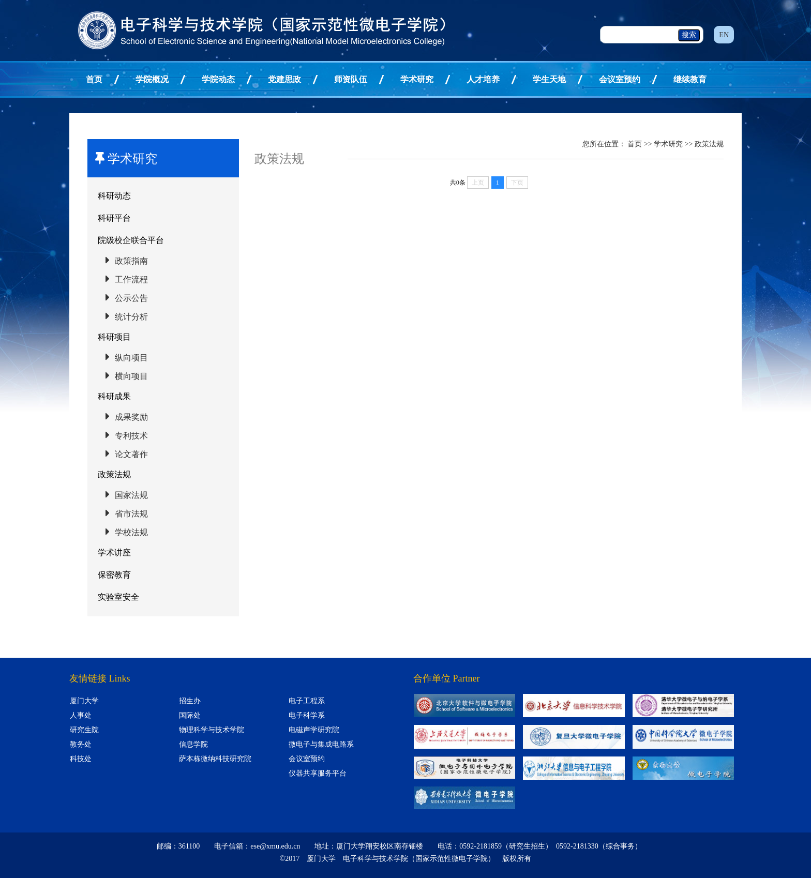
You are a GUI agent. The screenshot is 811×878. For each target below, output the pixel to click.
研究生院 (84, 730)
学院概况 (152, 79)
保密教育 (114, 574)
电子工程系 (307, 701)
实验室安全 (118, 597)
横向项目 (131, 376)
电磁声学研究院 (314, 730)
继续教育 (690, 79)
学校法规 (131, 532)
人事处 (81, 715)
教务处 (81, 744)
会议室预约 (619, 79)
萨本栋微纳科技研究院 (215, 759)
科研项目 (114, 336)
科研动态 (114, 195)
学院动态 (218, 79)
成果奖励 (131, 417)
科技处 (81, 759)
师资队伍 (350, 79)
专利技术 (131, 435)
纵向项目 (131, 357)
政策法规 (114, 474)
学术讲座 (114, 552)
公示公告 (131, 298)
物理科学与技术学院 (211, 730)
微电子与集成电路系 (321, 744)
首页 (94, 79)
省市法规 (131, 513)
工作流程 (131, 279)
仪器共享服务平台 (318, 773)
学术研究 (416, 79)
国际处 (190, 715)
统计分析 (131, 316)
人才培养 (483, 79)
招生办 (190, 701)
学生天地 (549, 79)
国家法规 (131, 495)
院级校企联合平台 (131, 240)
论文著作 (131, 454)
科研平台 (114, 218)
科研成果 (114, 396)
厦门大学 (84, 701)
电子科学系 (307, 715)
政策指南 (131, 260)
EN (724, 35)
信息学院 (193, 744)
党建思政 (284, 79)
